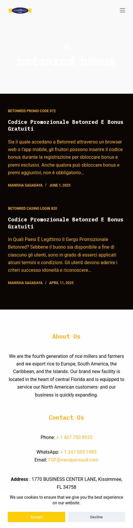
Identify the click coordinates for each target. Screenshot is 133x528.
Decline (96, 517)
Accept (37, 517)
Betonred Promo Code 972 (32, 111)
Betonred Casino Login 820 (32, 208)
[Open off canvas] (122, 10)
